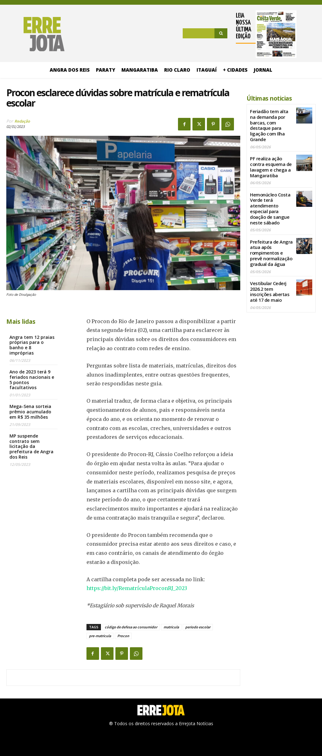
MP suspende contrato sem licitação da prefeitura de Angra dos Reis (31, 446)
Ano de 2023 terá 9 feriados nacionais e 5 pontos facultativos (31, 379)
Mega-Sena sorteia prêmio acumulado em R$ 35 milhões (30, 411)
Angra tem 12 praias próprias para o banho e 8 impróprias (31, 345)
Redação (22, 121)
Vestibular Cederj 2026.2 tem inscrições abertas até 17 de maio (268, 284)
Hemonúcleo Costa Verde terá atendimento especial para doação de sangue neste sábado (269, 204)
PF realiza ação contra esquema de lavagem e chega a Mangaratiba (270, 164)
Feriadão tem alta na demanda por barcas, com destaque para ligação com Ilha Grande (268, 124)
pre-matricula (100, 635)
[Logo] (35, 34)
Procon (123, 635)
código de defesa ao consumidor (131, 627)
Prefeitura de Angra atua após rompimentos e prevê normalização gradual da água (270, 246)
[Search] (220, 33)
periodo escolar (197, 627)
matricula (171, 627)
